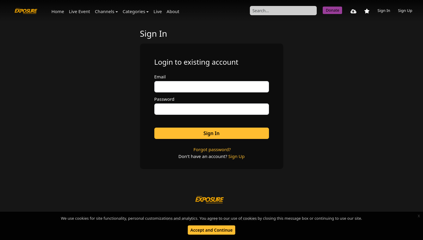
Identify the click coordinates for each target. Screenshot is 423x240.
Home (57, 11)
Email (160, 77)
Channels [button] (104, 11)
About (173, 11)
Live (157, 11)
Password (164, 99)
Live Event (79, 11)
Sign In (383, 10)
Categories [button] (134, 11)
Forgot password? (212, 149)
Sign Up (405, 10)
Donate (332, 10)
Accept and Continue (211, 230)
